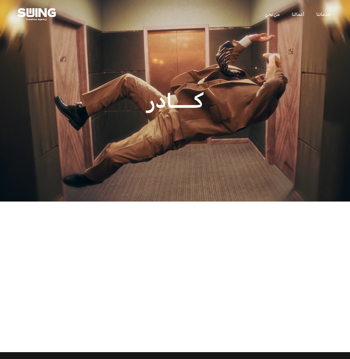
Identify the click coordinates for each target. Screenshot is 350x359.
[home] (37, 14)
